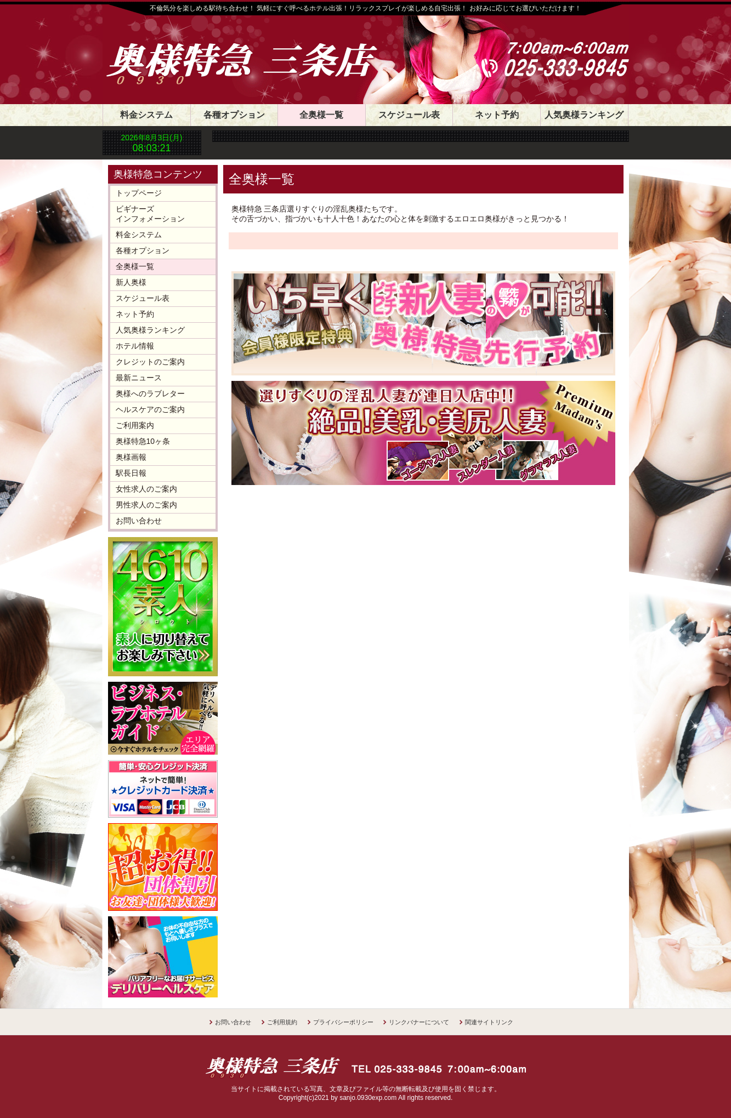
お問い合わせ (139, 520)
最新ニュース (139, 377)
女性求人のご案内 (146, 488)
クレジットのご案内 (150, 361)
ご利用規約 (282, 1022)
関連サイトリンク (489, 1022)
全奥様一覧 (321, 114)
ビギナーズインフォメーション (150, 213)
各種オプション (234, 114)
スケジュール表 (409, 114)
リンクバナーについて (419, 1022)
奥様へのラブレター (150, 393)
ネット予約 (497, 114)
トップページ (139, 193)
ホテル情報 (135, 345)
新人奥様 (131, 282)
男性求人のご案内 (146, 504)
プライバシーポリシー (343, 1022)
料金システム (146, 114)
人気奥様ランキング (584, 114)
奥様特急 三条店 (253, 50)
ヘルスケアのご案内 (150, 409)
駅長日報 (131, 473)
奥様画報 (131, 457)
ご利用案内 (135, 425)
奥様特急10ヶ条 (143, 441)
